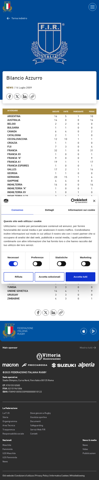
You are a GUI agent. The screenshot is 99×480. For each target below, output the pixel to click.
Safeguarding (36, 425)
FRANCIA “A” (14, 158)
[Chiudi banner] (94, 201)
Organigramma (10, 421)
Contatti (33, 433)
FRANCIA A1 (14, 161)
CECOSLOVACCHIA (17, 139)
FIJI (9, 146)
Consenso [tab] (17, 210)
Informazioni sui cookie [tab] (81, 210)
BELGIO (11, 123)
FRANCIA (12, 150)
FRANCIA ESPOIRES (18, 165)
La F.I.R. (6, 413)
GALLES (11, 169)
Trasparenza (9, 429)
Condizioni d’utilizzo (24, 475)
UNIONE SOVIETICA (17, 290)
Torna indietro (16, 18)
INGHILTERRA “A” (16, 188)
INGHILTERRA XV (16, 192)
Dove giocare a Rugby (40, 413)
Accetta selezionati (49, 276)
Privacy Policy (42, 475)
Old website (8, 475)
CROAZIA (12, 142)
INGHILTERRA (14, 184)
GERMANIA (13, 177)
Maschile (7, 445)
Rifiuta (18, 276)
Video (85, 449)
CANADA (12, 131)
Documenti (35, 421)
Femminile (8, 449)
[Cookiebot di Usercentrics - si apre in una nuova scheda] (73, 200)
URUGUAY (12, 294)
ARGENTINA (13, 116)
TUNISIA (11, 287)
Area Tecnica (9, 425)
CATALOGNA (14, 135)
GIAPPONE (13, 180)
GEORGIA (12, 173)
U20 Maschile (9, 453)
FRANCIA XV (14, 154)
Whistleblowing (77, 475)
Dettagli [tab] (49, 210)
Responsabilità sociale (13, 433)
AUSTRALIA (13, 120)
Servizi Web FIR (37, 429)
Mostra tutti (88, 348)
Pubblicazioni (89, 453)
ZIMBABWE (13, 298)
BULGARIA (13, 127)
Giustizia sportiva (38, 417)
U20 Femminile (10, 457)
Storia (5, 417)
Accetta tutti (80, 276)
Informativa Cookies (59, 475)
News (10, 87)
